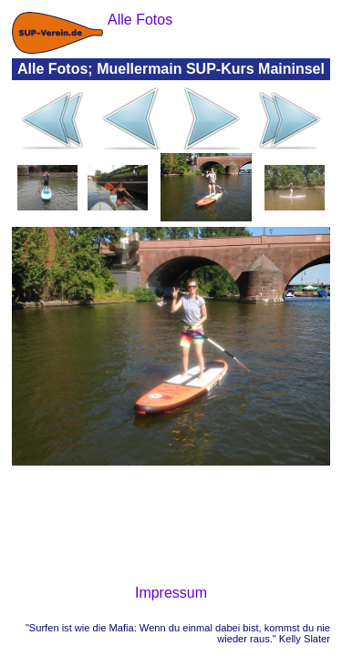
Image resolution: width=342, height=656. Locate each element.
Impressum (171, 592)
